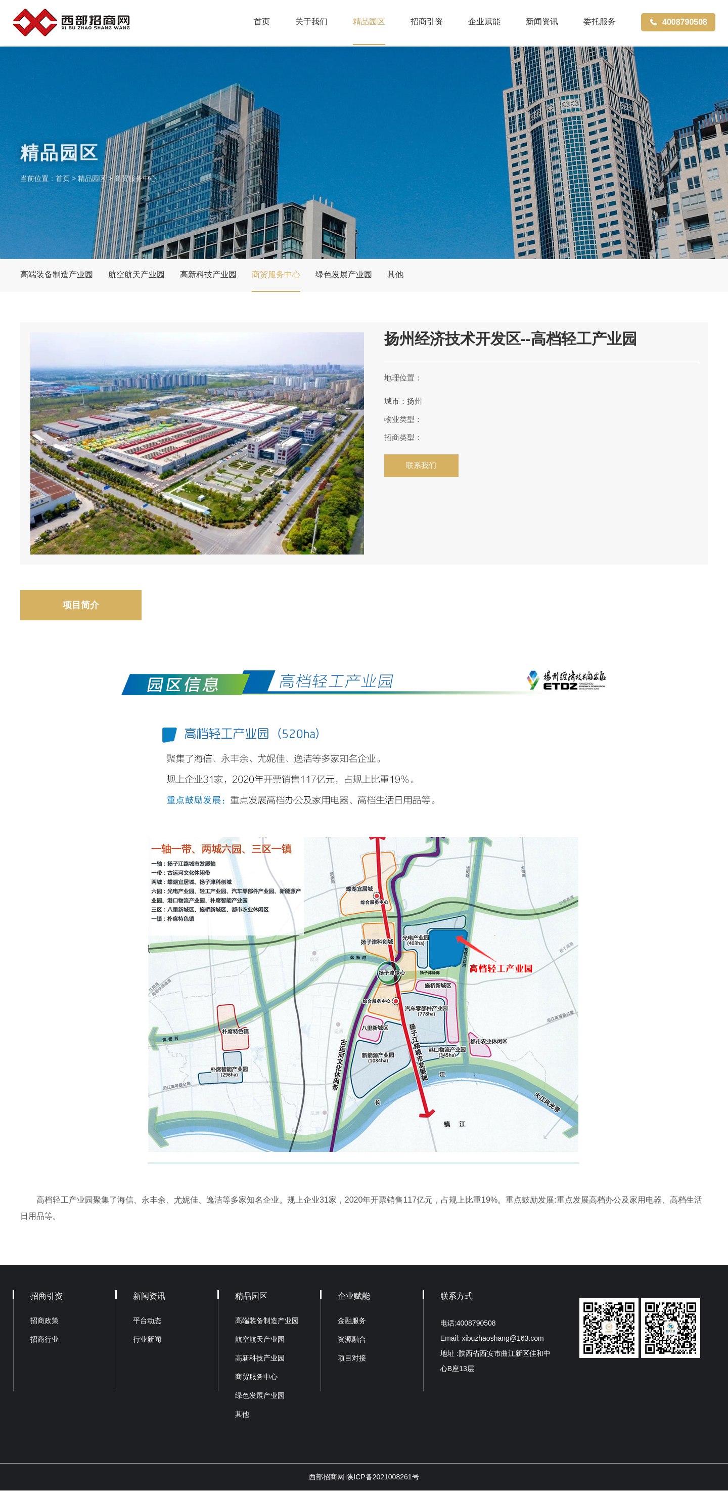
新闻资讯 (542, 22)
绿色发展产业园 (343, 275)
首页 (262, 22)
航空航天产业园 (136, 275)
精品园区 (369, 22)
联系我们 (422, 466)
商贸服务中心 (135, 186)
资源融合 (352, 1340)
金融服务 (352, 1321)
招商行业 (44, 1340)
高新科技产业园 (208, 275)
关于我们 (311, 22)
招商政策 (44, 1321)
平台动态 (147, 1321)
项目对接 (352, 1358)
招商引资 (427, 22)
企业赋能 (484, 22)
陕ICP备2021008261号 (382, 1477)
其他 (395, 275)
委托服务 (599, 22)
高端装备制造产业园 (56, 275)
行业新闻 (147, 1340)
